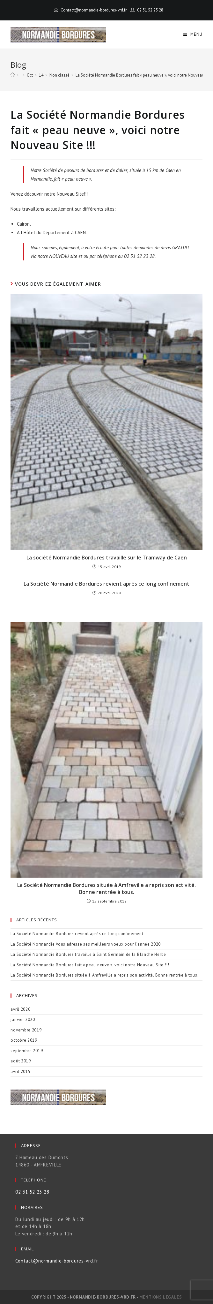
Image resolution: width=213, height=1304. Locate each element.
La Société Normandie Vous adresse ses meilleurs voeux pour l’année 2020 (86, 944)
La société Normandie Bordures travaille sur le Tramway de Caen (106, 557)
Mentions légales (160, 1297)
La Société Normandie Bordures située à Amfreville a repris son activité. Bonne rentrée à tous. (106, 888)
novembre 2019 (26, 1030)
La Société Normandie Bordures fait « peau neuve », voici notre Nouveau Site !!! (90, 965)
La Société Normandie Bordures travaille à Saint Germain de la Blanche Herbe (88, 954)
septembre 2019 (27, 1050)
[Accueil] (13, 75)
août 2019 (21, 1061)
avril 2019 (20, 1071)
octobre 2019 (24, 1040)
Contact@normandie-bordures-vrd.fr (94, 10)
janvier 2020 (23, 1019)
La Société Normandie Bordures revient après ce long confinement (106, 583)
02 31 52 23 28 (150, 10)
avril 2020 (20, 1009)
